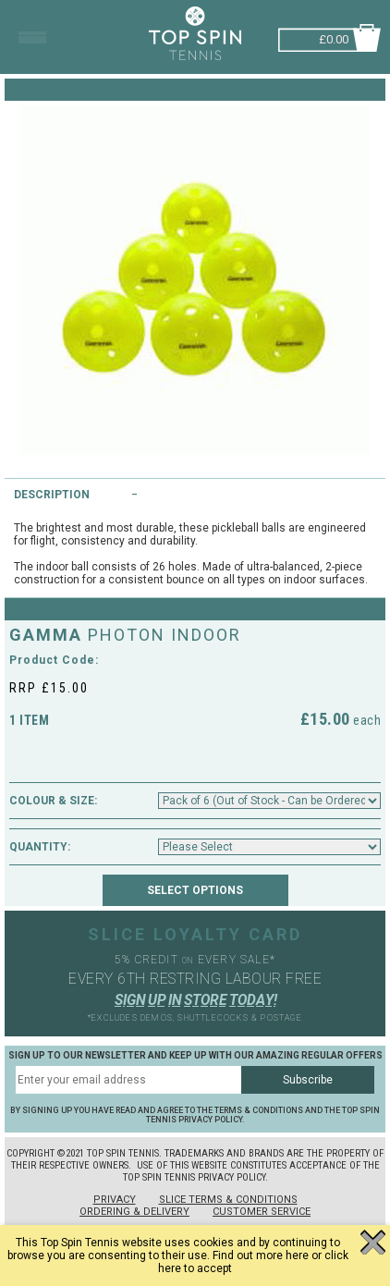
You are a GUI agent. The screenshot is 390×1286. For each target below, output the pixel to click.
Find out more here (261, 1255)
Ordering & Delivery (134, 1212)
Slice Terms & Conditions (228, 1200)
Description (52, 494)
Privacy (114, 1200)
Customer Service (262, 1212)
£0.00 (333, 37)
